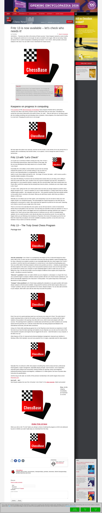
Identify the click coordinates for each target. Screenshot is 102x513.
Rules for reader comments (16, 482)
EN (55, 22)
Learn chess (59, 13)
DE (53, 22)
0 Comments (65, 34)
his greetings (15, 109)
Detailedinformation (75, 509)
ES (57, 22)
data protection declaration (71, 506)
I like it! (60, 34)
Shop (8, 13)
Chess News (20, 21)
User (13, 485)
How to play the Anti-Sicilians (85, 67)
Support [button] (50, 13)
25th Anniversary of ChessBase (31, 109)
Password (14, 486)
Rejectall (85, 509)
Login (87, 14)
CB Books (42, 13)
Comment (13, 489)
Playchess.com (15, 377)
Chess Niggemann (60, 462)
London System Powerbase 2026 (86, 476)
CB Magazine (33, 13)
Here (9, 506)
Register (22, 488)
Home (15, 13)
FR (58, 22)
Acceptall (95, 509)
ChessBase (19, 470)
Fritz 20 (18, 86)
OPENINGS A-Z (23, 13)
